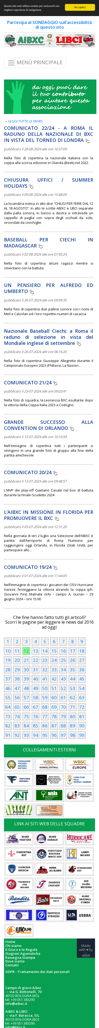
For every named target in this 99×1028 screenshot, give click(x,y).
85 (35, 726)
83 (17, 726)
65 (17, 707)
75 (26, 716)
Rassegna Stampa (20, 958)
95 (45, 735)
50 (45, 688)
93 (26, 735)
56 (17, 697)
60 (54, 697)
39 (26, 679)
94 (35, 735)
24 (54, 660)
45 (81, 679)
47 (17, 688)
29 (17, 670)
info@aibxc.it (16, 1003)
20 (17, 660)
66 (26, 707)
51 (54, 688)
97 (63, 735)
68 (45, 707)
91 (8, 735)
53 (72, 688)
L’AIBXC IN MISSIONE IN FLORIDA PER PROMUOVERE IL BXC (48, 515)
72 (81, 707)
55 (8, 697)
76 (35, 716)
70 (63, 707)
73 (8, 716)
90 (81, 726)
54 (81, 688)
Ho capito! (80, 7)
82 (8, 726)
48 (26, 688)
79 (63, 716)
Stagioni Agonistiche (22, 954)
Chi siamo (13, 946)
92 (17, 735)
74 (17, 716)
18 (81, 651)
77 (45, 716)
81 (81, 716)
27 (81, 660)
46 (8, 688)
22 (35, 660)
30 (26, 670)
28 (8, 670)
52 (63, 688)
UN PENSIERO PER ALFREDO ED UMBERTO (48, 288)
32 (45, 670)
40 (35, 679)
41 (45, 679)
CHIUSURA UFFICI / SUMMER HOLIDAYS (48, 183)
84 (26, 726)
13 (35, 651)
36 (81, 670)
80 (72, 716)
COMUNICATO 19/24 (30, 567)
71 (72, 707)
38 (17, 679)
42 (54, 679)
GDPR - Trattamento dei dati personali (37, 972)
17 (72, 651)
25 (63, 660)
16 (63, 651)
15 (54, 651)
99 (81, 735)
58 (35, 697)
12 (26, 651)
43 (63, 679)
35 (72, 670)
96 (54, 735)
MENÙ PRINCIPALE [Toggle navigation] (35, 63)
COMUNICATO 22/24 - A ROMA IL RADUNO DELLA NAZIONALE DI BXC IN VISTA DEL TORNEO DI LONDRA (48, 134)
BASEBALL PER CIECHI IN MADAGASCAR (48, 242)
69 (54, 707)
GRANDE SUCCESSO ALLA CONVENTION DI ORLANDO (48, 425)
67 (35, 707)
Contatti (12, 965)
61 (63, 697)
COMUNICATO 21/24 (30, 382)
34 (63, 670)
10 (8, 651)
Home (10, 942)
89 (72, 726)
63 (81, 697)
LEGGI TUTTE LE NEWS (25, 121)
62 (72, 697)
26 (72, 660)
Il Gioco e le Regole (21, 950)
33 (54, 670)
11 (17, 651)
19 (8, 660)
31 (35, 670)
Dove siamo (15, 961)
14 (45, 651)
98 (72, 735)
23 (45, 660)
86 (45, 726)
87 (54, 726)
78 (54, 716)
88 (63, 726)
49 (35, 688)
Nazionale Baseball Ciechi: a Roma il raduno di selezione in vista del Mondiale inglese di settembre (48, 337)
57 (26, 697)
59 (45, 697)
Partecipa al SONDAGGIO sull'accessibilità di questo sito (49, 24)
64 (8, 707)
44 (72, 679)
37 (8, 679)
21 (26, 660)
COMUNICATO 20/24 (30, 472)
